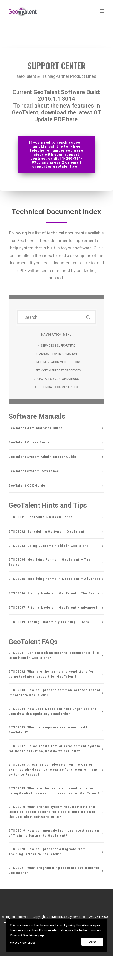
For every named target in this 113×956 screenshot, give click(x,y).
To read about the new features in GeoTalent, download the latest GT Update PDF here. (56, 112)
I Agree (92, 941)
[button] (102, 11)
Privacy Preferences (22, 942)
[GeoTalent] (25, 11)
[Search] (56, 317)
